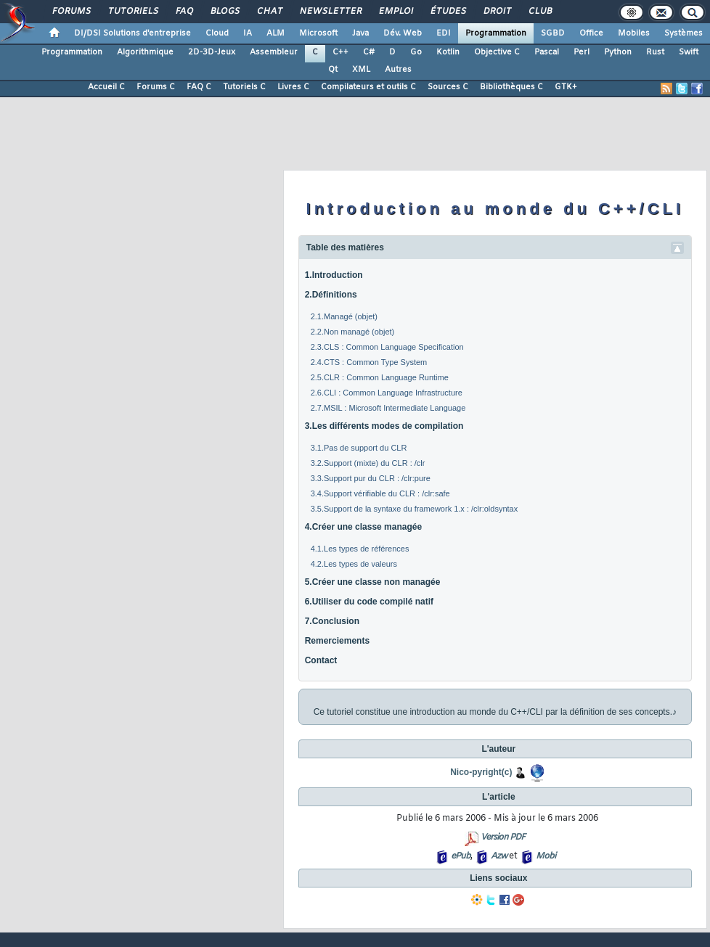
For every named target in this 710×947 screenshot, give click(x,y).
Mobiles (634, 33)
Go (416, 52)
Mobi (545, 856)
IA (247, 33)
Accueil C (106, 87)
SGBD (553, 33)
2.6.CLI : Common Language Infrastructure (386, 392)
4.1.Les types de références (360, 548)
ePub (460, 856)
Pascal (546, 52)
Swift (688, 52)
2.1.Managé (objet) (344, 316)
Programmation (495, 33)
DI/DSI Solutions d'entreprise (132, 33)
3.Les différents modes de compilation (384, 426)
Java (360, 33)
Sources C (448, 87)
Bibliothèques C (511, 87)
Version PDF (503, 837)
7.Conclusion (332, 621)
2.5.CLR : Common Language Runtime (380, 377)
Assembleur (274, 52)
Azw (499, 856)
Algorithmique (145, 52)
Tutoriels (132, 11)
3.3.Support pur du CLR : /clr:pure (371, 478)
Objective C (497, 52)
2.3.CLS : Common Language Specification (387, 347)
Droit (496, 11)
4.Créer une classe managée (363, 527)
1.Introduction (334, 275)
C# (369, 52)
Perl (581, 52)
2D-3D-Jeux (211, 52)
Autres (398, 70)
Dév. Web (402, 33)
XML (361, 70)
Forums (70, 11)
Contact (321, 660)
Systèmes (683, 33)
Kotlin (448, 52)
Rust (655, 52)
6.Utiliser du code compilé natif (369, 602)
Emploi (395, 11)
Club (539, 11)
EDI (443, 33)
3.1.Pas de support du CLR (359, 447)
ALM (275, 33)
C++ (340, 52)
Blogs (224, 11)
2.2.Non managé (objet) (353, 331)
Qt (333, 70)
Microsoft (318, 33)
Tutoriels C (244, 87)
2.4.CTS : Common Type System (369, 362)
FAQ (184, 11)
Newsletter (330, 11)
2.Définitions (331, 295)
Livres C (293, 87)
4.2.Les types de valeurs (354, 563)
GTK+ (566, 87)
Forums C (155, 87)
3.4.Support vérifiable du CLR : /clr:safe (380, 493)
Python (618, 52)
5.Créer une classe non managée (373, 582)
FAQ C (199, 87)
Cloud (217, 33)
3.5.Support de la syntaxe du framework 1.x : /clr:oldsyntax (414, 508)
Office (591, 33)
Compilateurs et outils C (368, 87)
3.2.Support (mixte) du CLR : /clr (368, 463)
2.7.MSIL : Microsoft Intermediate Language (388, 407)
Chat (269, 11)
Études (447, 11)
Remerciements (337, 641)
